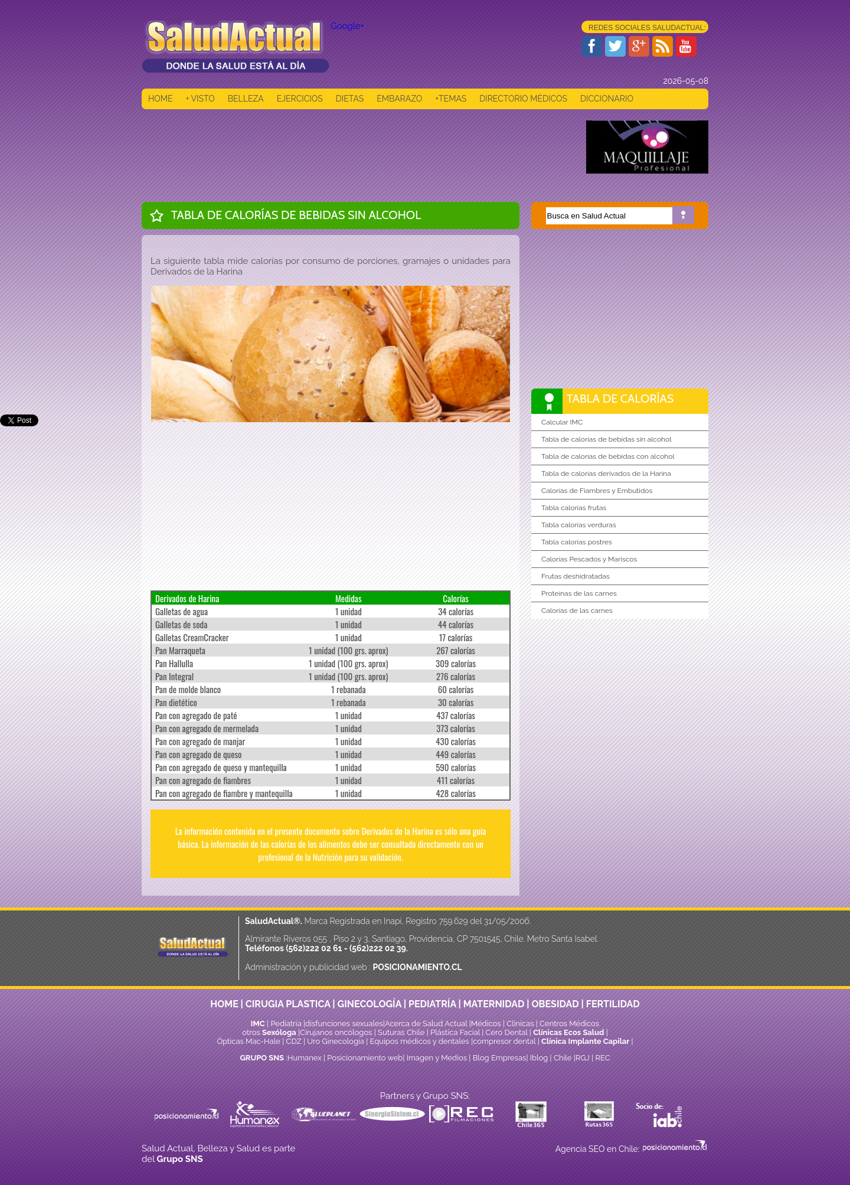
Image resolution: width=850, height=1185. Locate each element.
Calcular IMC (562, 422)
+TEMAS (450, 98)
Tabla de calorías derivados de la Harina (606, 473)
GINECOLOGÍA (369, 1004)
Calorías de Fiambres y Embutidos (596, 491)
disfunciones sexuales (344, 1023)
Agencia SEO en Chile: (598, 1149)
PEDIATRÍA (432, 1004)
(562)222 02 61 (314, 948)
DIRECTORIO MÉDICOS (523, 98)
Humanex (304, 1057)
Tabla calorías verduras (578, 525)
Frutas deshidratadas (575, 576)
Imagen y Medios (437, 1057)
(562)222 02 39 (377, 948)
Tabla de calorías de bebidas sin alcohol (606, 439)
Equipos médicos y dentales (421, 1041)
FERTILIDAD (613, 1004)
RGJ (583, 1057)
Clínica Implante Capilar (585, 1041)
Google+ (347, 26)
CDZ (294, 1041)
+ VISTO (200, 98)
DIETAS (350, 98)
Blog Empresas (498, 1057)
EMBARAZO (399, 98)
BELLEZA (246, 98)
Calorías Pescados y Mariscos (589, 559)
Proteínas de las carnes (579, 593)
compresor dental (504, 1041)
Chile (563, 1057)
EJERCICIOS (300, 98)
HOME (160, 98)
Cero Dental (507, 1032)
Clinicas (520, 1023)
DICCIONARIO (606, 98)
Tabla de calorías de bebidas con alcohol (608, 456)
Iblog (539, 1057)
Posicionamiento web (365, 1057)
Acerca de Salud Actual (426, 1023)
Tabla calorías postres (576, 542)
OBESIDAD (554, 1004)
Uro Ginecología (335, 1041)
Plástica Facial (456, 1032)
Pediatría (285, 1023)
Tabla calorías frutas (573, 508)
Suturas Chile (401, 1032)
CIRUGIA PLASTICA (288, 1004)
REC (602, 1057)
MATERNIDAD (494, 1004)
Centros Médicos (569, 1023)
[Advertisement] (356, 147)
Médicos (487, 1023)
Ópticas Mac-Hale (248, 1041)
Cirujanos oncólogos (336, 1032)
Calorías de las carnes (577, 610)
